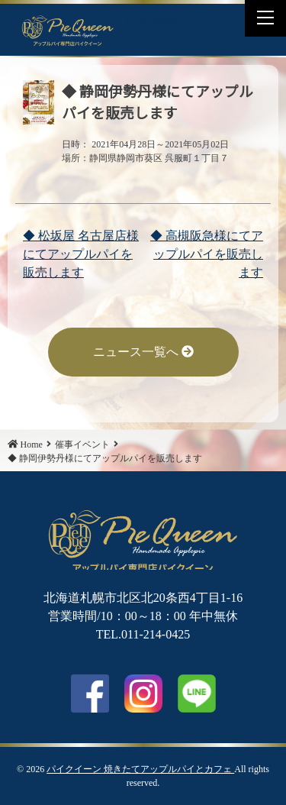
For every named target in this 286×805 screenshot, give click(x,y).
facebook (90, 693)
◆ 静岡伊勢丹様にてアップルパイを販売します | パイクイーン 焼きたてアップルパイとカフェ (68, 29)
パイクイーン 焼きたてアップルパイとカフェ (140, 769)
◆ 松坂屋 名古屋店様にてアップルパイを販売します (81, 254)
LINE (186, 20)
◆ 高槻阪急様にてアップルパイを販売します (206, 254)
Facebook (148, 20)
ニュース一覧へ (143, 351)
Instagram (143, 693)
